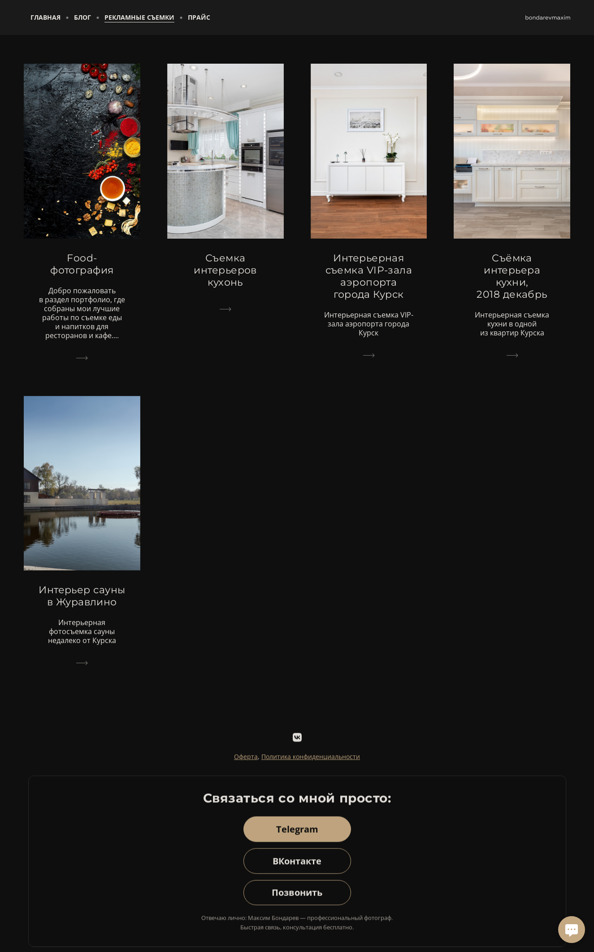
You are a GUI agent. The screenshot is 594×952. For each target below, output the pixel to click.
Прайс (199, 17)
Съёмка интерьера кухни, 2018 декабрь (512, 276)
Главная (45, 17)
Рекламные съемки (139, 17)
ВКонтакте (297, 866)
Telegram (297, 834)
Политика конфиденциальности (310, 761)
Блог (82, 17)
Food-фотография (81, 264)
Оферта (246, 761)
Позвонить (297, 898)
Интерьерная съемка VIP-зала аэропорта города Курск (368, 276)
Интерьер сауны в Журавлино (82, 596)
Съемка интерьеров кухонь (225, 270)
